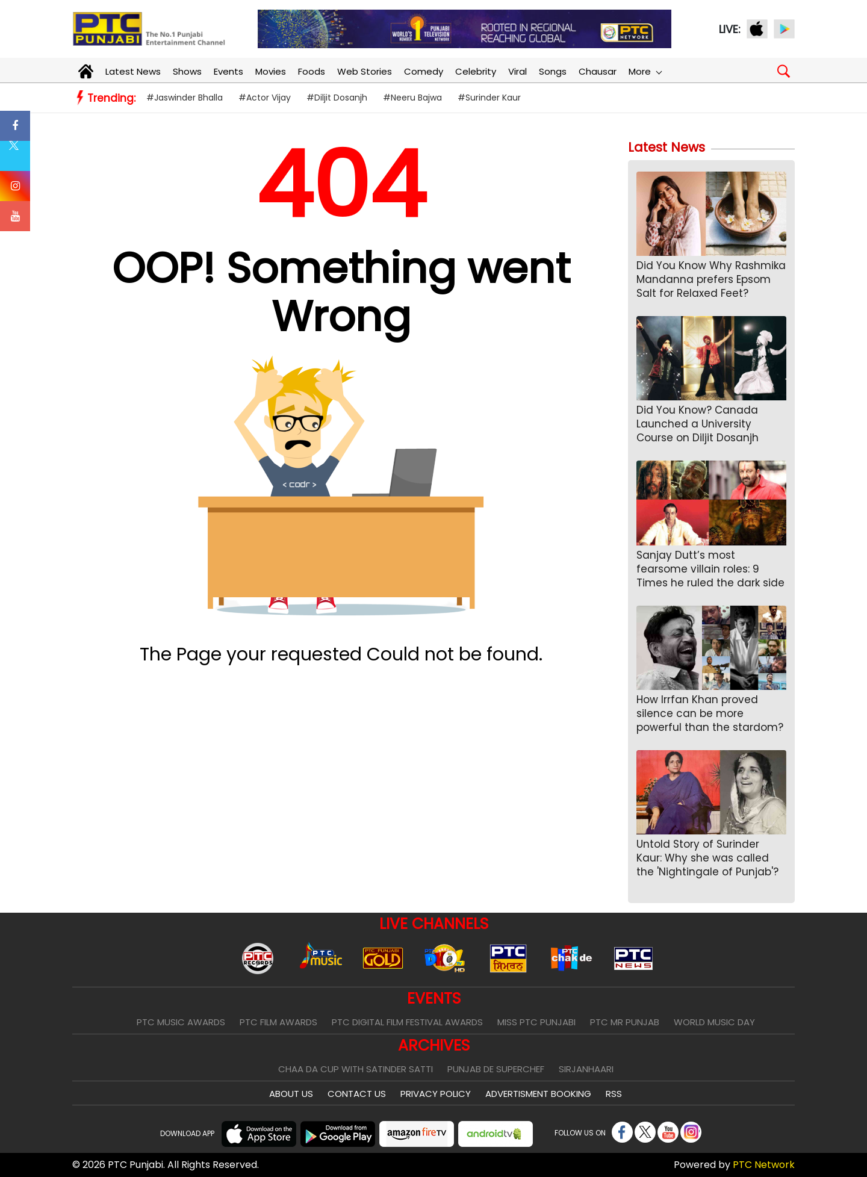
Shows (187, 71)
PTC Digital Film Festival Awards (407, 1022)
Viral (517, 71)
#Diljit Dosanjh (336, 98)
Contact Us (357, 1093)
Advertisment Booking (538, 1093)
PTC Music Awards (181, 1022)
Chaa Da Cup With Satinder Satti (355, 1069)
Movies (270, 71)
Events (228, 71)
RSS (614, 1093)
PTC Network (764, 1165)
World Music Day (714, 1022)
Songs (553, 71)
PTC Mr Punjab (624, 1022)
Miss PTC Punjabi (536, 1022)
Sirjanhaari (586, 1069)
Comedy (423, 71)
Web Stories (364, 71)
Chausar (598, 71)
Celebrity (475, 71)
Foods (311, 71)
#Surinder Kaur (489, 98)
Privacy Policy (435, 1093)
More (645, 71)
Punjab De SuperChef (495, 1069)
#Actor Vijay (264, 98)
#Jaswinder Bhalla (184, 98)
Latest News (133, 71)
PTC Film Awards (278, 1022)
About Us (291, 1093)
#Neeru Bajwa (412, 98)
